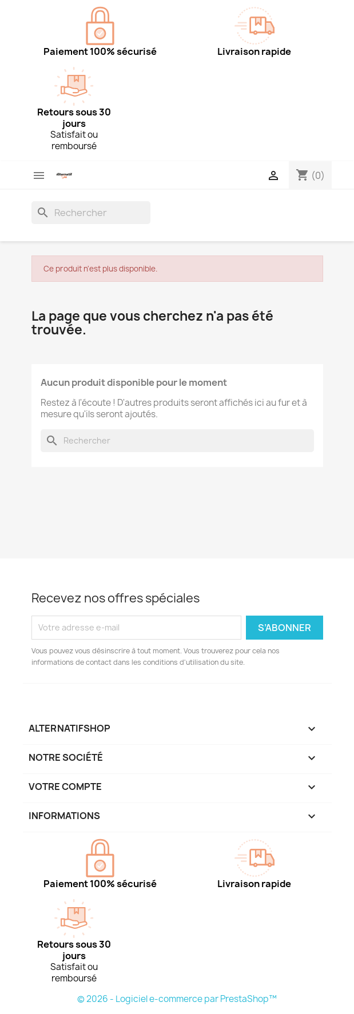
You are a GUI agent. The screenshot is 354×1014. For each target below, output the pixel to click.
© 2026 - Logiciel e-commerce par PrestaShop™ (177, 999)
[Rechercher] (90, 212)
